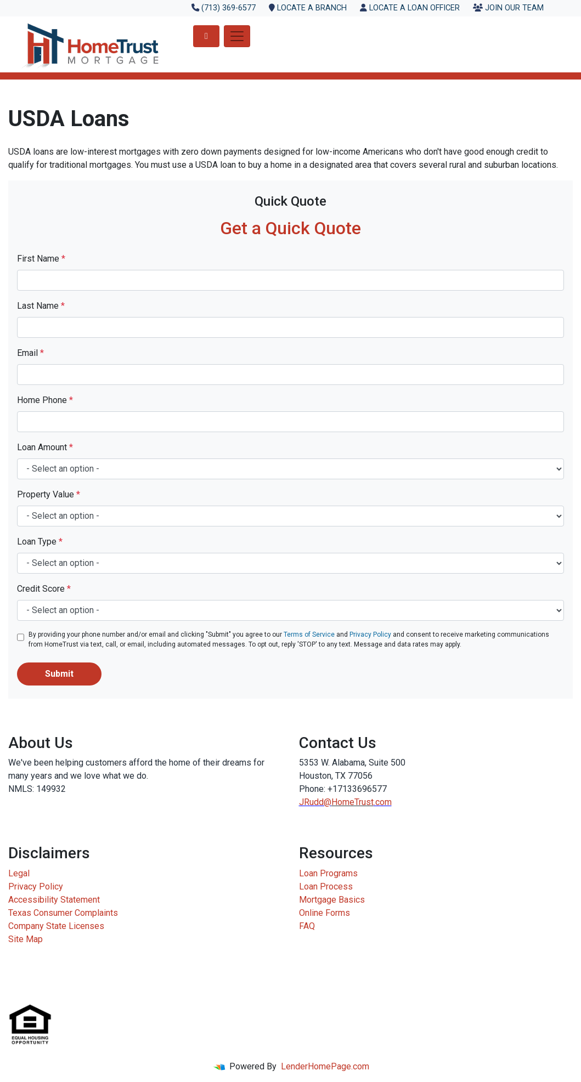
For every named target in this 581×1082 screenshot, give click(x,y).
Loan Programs (328, 873)
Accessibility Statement (54, 899)
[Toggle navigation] (237, 36)
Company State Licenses (56, 926)
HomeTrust (352, 802)
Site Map (25, 939)
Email (30, 353)
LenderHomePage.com (325, 1066)
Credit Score (44, 589)
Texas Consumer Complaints (63, 913)
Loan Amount (45, 447)
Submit (59, 674)
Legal (19, 873)
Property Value (48, 494)
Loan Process (326, 886)
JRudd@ (315, 802)
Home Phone (45, 400)
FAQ (307, 926)
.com (383, 802)
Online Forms (324, 913)
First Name (41, 258)
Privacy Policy (370, 634)
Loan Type (40, 541)
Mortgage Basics (332, 899)
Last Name (41, 306)
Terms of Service (309, 634)
